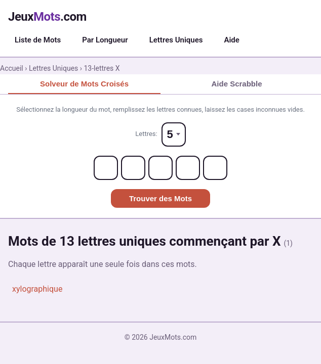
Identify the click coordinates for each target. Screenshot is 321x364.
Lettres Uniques (176, 39)
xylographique (37, 289)
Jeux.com (47, 17)
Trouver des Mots (160, 198)
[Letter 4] (188, 168)
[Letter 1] (106, 168)
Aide (231, 39)
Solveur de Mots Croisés (84, 83)
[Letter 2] (133, 168)
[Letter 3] (160, 168)
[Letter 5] (215, 168)
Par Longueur (105, 39)
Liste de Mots (38, 39)
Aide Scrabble (236, 83)
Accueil (11, 68)
